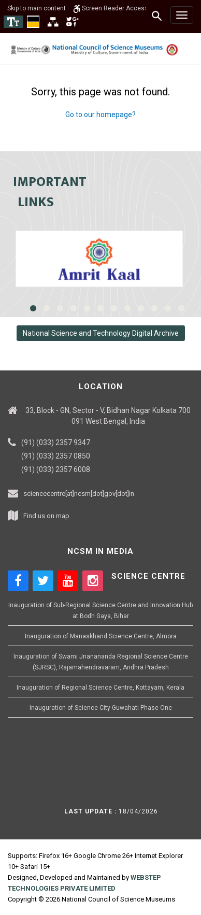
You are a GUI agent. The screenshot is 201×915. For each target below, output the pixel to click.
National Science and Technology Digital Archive (101, 333)
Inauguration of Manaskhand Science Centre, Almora (101, 636)
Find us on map (46, 516)
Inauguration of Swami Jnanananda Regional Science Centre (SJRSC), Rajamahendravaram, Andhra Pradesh (100, 662)
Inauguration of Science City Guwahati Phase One (101, 707)
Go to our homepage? (100, 114)
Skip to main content (36, 8)
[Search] (157, 15)
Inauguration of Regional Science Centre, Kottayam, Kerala (100, 687)
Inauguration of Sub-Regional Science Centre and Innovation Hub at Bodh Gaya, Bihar (100, 611)
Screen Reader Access (110, 8)
